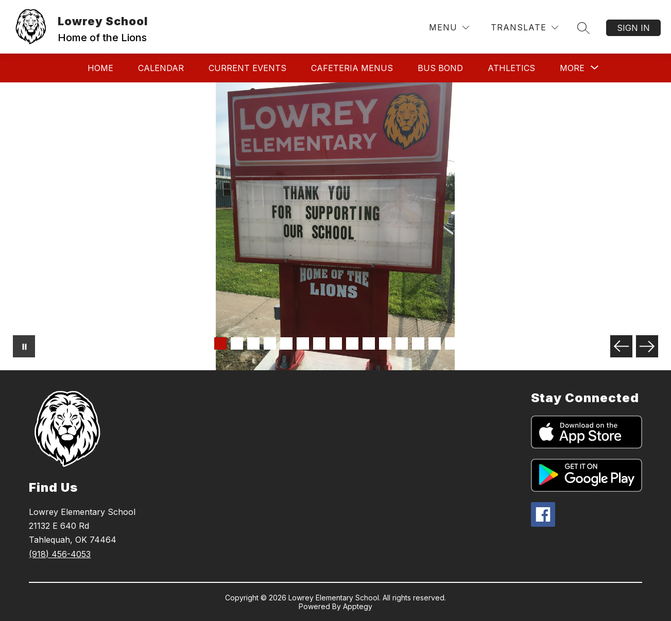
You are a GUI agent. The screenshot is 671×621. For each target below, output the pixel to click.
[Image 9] (352, 343)
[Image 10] (369, 343)
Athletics (511, 68)
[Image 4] (270, 343)
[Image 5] (286, 343)
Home (100, 68)
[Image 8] (336, 343)
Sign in (633, 28)
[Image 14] (434, 343)
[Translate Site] (524, 27)
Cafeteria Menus (352, 68)
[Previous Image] (621, 346)
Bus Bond (440, 68)
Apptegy (357, 606)
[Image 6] (303, 343)
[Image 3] (253, 343)
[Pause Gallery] (24, 346)
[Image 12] (401, 343)
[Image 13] (418, 343)
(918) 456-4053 (60, 554)
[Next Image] (647, 346)
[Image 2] (237, 343)
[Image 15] (451, 343)
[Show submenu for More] (572, 68)
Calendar (161, 68)
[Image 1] (220, 343)
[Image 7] (319, 343)
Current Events (247, 68)
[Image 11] (385, 343)
